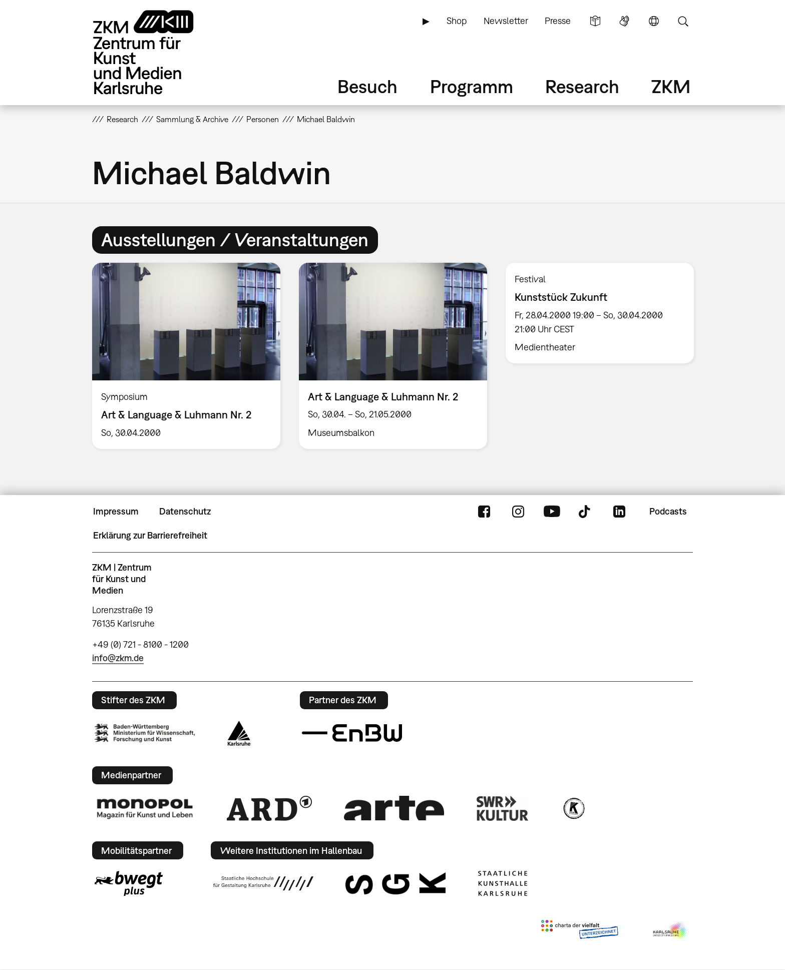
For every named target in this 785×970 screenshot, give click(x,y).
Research (582, 86)
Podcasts (668, 511)
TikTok (586, 512)
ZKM (670, 86)
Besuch (367, 86)
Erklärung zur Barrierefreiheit (150, 535)
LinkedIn (619, 512)
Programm (471, 86)
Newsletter (506, 21)
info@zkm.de (118, 658)
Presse (558, 21)
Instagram (518, 512)
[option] (186, 356)
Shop (457, 21)
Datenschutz (185, 511)
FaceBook (484, 512)
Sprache (654, 21)
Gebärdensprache (624, 21)
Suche (683, 21)
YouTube (552, 512)
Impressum (116, 511)
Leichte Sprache (595, 21)
